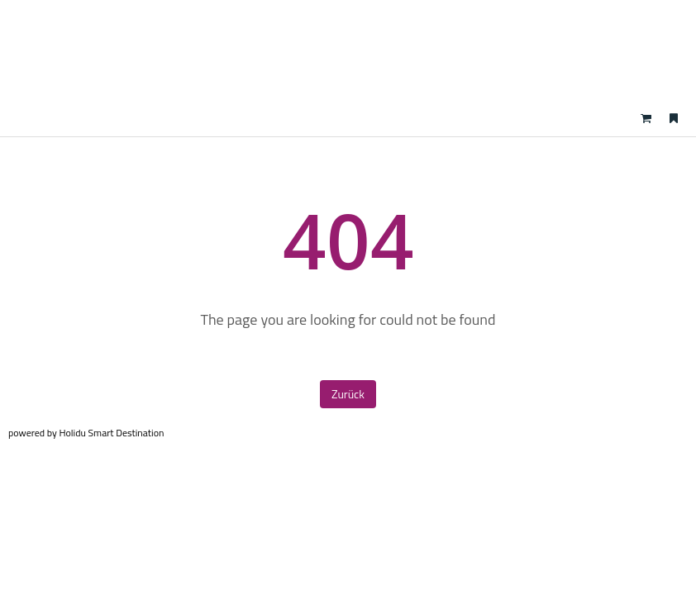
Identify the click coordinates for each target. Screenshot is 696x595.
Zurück (348, 393)
